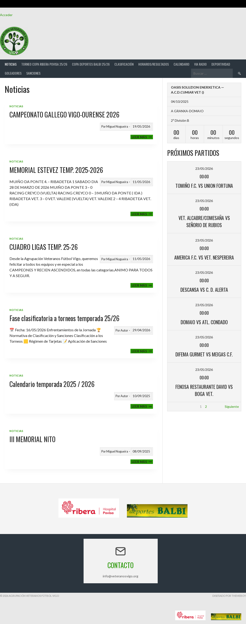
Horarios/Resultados (153, 64)
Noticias (11, 64)
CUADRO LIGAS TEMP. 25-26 (43, 247)
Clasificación (124, 64)
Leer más (142, 137)
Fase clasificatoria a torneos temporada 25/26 (64, 318)
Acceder (6, 15)
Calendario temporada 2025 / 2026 (51, 384)
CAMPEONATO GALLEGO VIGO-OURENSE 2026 (64, 114)
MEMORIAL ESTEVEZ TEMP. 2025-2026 (56, 170)
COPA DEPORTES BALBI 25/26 (91, 64)
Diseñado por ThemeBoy (229, 595)
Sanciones (33, 73)
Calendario (181, 64)
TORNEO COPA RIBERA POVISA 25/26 (44, 64)
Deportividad (220, 64)
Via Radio (200, 64)
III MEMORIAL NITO (32, 439)
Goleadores (13, 73)
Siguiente (232, 406)
